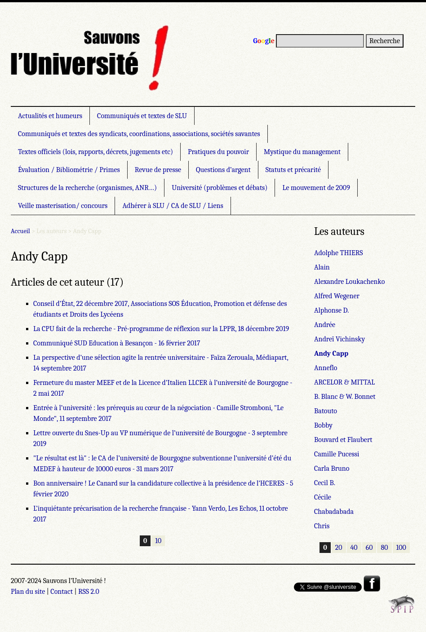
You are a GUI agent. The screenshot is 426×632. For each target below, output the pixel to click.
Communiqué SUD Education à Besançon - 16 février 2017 (116, 343)
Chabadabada (334, 512)
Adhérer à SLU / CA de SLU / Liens (172, 206)
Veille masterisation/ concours (62, 206)
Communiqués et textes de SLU (142, 116)
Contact (61, 592)
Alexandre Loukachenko (349, 282)
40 (354, 548)
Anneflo (325, 368)
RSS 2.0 (88, 592)
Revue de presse (158, 170)
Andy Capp (331, 353)
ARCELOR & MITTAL (344, 382)
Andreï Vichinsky (339, 339)
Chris (321, 526)
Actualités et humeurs (50, 116)
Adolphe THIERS (338, 253)
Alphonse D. (331, 310)
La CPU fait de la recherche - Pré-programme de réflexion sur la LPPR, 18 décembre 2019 (161, 329)
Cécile (322, 497)
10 (158, 541)
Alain (322, 267)
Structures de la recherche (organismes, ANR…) (87, 188)
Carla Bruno (331, 468)
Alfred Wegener (336, 296)
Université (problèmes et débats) (219, 188)
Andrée (324, 325)
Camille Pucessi (336, 454)
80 (384, 548)
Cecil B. (324, 483)
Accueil (20, 231)
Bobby (323, 425)
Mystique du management (302, 152)
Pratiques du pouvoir (218, 152)
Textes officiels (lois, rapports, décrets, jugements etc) (95, 152)
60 (369, 548)
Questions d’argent (223, 170)
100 (401, 548)
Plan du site (28, 592)
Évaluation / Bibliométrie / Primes (69, 170)
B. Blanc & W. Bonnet (344, 397)
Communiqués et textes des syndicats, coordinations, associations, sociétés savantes (139, 134)
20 (338, 548)
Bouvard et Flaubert (343, 440)
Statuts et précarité (293, 170)
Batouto (325, 411)
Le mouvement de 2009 (316, 188)
